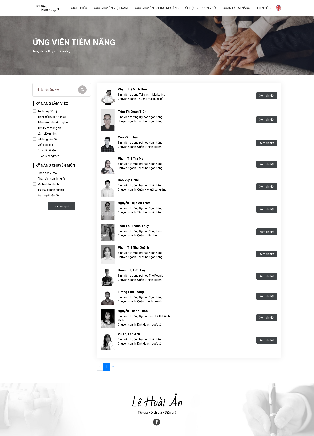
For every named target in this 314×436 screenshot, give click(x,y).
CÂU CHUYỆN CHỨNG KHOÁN (156, 8)
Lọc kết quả (61, 206)
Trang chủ (38, 55)
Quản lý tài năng (236, 8)
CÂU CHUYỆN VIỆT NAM (111, 8)
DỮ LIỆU (189, 8)
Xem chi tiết (266, 95)
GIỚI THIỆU (79, 8)
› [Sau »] (121, 367)
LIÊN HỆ (263, 8)
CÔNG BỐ (209, 8)
